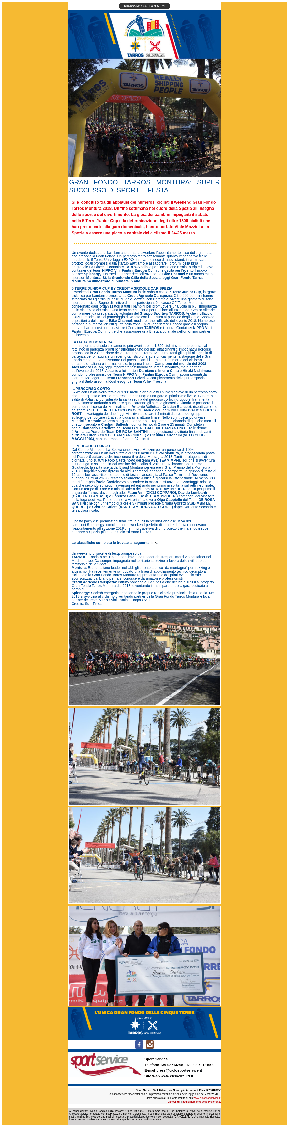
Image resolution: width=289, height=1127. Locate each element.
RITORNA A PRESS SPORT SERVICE (146, 6)
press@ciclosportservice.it (179, 1070)
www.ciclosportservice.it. (207, 1098)
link (153, 543)
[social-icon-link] (139, 1044)
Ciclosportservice (78, 1113)
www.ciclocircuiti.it (177, 1076)
